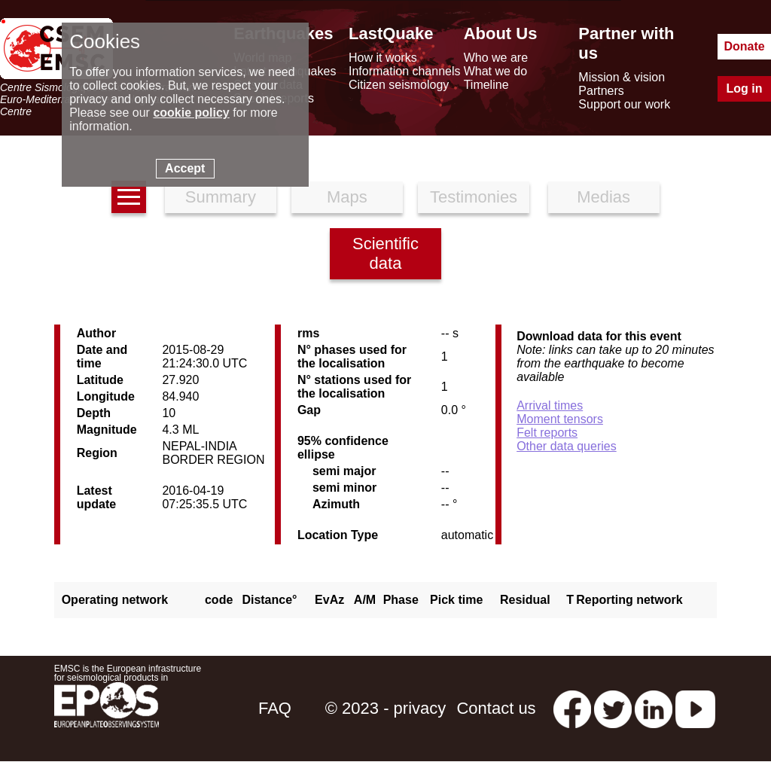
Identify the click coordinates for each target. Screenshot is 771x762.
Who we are (496, 57)
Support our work (624, 104)
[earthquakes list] (128, 197)
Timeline (486, 84)
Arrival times (550, 405)
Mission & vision (621, 77)
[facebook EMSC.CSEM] (572, 708)
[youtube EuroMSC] (695, 708)
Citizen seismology (399, 84)
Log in (745, 88)
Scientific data (385, 253)
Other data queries (567, 446)
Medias (603, 196)
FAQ (274, 708)
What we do (495, 71)
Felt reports (547, 432)
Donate (744, 46)
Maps (347, 196)
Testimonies (473, 196)
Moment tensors (560, 419)
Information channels (405, 71)
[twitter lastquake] (613, 708)
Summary (220, 196)
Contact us (495, 708)
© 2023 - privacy (385, 708)
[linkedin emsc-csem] (653, 708)
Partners (600, 90)
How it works (383, 57)
